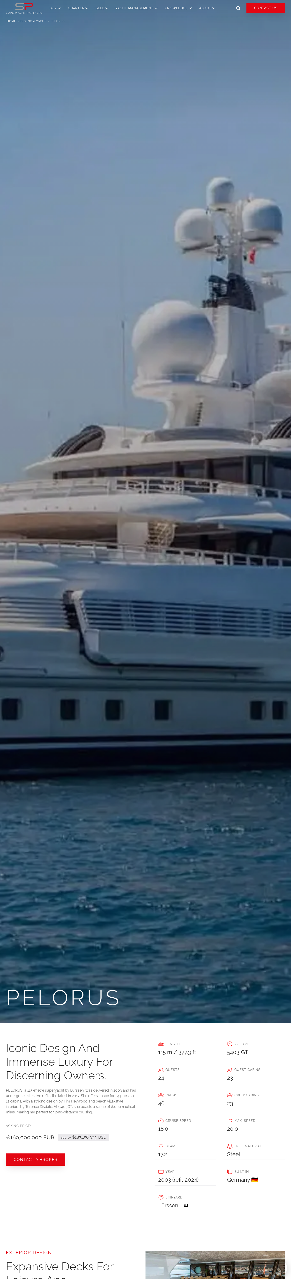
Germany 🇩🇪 (242, 1179)
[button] (56, 8)
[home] (24, 8)
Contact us (265, 8)
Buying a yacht (33, 21)
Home (11, 21)
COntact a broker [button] (36, 1159)
